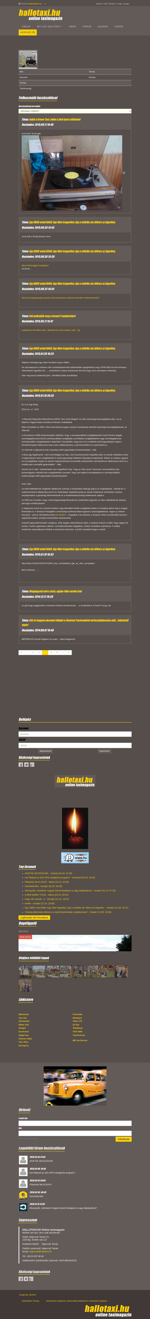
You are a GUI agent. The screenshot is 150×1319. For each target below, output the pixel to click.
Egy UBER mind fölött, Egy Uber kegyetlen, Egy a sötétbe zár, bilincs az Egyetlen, (72, 222)
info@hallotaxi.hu (34, 4)
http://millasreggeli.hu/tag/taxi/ (35, 265)
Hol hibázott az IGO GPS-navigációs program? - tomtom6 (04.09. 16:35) (60, 877)
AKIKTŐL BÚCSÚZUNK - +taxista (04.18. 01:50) (48, 873)
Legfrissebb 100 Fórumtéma (34, 917)
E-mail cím (23, 1118)
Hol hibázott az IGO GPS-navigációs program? (52, 1172)
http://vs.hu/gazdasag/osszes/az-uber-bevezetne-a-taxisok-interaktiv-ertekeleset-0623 (60, 298)
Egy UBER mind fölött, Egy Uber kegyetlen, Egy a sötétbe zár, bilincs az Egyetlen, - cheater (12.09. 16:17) (76, 907)
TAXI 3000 (77, 1031)
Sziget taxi (24, 1035)
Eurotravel (24, 1031)
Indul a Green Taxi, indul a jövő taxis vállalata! (54, 119)
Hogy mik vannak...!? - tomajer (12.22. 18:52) (47, 899)
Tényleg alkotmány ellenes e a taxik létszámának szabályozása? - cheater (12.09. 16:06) (68, 912)
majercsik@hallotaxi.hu (40, 1251)
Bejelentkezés (46, 751)
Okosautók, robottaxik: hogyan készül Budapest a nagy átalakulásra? (63, 1208)
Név (20, 1128)
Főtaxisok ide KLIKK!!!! (41, 1184)
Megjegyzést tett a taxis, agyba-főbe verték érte (55, 591)
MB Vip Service (80, 1040)
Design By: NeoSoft (27, 1295)
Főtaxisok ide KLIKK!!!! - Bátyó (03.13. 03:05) (47, 882)
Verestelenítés (37, 1196)
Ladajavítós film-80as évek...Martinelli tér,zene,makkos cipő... (51, 330)
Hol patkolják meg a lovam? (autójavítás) (52, 316)
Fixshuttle (77, 1014)
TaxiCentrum (79, 1035)
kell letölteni (61, 515)
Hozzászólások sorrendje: (29, 106)
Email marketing (24, 1138)
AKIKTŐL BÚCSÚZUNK (41, 1161)
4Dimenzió (24, 1014)
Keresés (27, 32)
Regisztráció (104, 751)
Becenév (23, 728)
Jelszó (22, 739)
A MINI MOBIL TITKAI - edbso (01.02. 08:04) (46, 895)
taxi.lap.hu (24, 1045)
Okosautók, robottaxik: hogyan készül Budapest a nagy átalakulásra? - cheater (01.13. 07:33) (70, 890)
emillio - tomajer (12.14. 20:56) (40, 903)
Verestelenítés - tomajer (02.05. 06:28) (43, 886)
